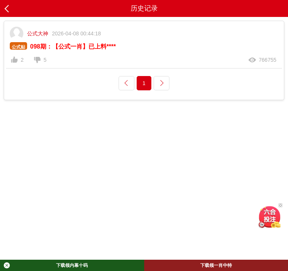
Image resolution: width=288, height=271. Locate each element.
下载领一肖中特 (216, 265)
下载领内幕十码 (46, 265)
